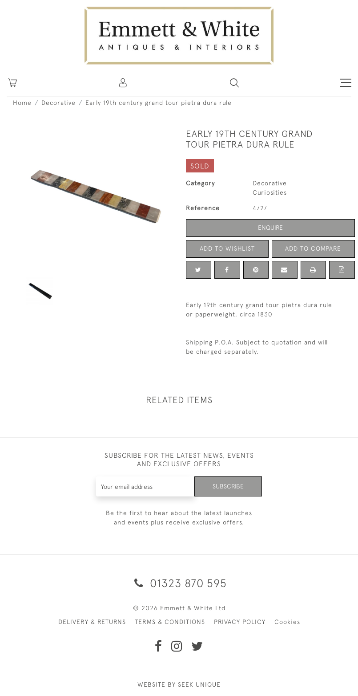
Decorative (58, 102)
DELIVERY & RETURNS (92, 621)
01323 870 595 (179, 582)
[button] (234, 82)
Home (22, 102)
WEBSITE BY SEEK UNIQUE (179, 684)
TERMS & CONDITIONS (170, 621)
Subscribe (228, 486)
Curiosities (270, 192)
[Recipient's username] (145, 486)
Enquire (270, 227)
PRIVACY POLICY (239, 621)
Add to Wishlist (227, 248)
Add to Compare (313, 248)
